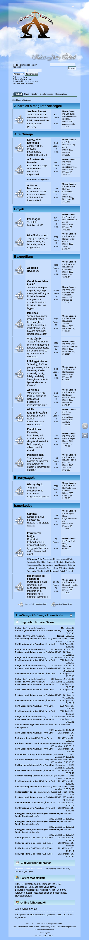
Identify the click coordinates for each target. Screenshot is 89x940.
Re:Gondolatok (22, 802)
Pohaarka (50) (63, 868)
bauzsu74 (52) (21, 871)
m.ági (54, 565)
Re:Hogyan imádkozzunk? (68, 396)
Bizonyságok (35, 484)
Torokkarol (54, 571)
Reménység (40, 568)
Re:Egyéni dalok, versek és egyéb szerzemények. (39, 813)
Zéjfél (62, 571)
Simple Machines (55, 924)
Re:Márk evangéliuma (67, 415)
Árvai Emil (70, 217)
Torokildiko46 (43, 571)
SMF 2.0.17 (30, 924)
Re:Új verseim (22, 684)
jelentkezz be (26, 65)
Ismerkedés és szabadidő (36, 577)
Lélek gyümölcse (37, 361)
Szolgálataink (43, 179)
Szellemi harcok (36, 111)
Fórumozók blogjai (34, 535)
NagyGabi (62, 565)
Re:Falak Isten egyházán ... (68, 293)
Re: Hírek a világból (24, 760)
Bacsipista (31, 562)
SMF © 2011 (42, 924)
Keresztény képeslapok (66, 927)
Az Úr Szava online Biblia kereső (26, 927)
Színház (32, 513)
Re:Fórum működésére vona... (67, 191)
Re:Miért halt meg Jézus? (27, 776)
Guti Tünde (70, 114)
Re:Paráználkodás (70, 346)
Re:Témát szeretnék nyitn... (69, 165)
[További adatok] (23, 896)
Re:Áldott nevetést (70, 585)
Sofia (68, 142)
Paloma (71, 565)
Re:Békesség (68, 372)
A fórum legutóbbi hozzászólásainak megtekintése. (41, 893)
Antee (68, 162)
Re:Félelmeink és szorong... (70, 117)
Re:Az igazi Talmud (67, 322)
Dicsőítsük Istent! (37, 235)
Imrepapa (31, 565)
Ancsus (46, 559)
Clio (38, 562)
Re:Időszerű (21, 738)
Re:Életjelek (21, 837)
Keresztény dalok (48, 927)
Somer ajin (31, 571)
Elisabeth (60, 562)
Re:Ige (65, 543)
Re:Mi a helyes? (69, 438)
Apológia (32, 268)
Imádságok (33, 219)
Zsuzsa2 (69, 571)
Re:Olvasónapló (23, 644)
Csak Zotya (49, 887)
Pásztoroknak (35, 455)
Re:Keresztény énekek (26, 639)
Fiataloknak (34, 429)
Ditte (44, 562)
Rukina (50, 568)
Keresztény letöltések (34, 141)
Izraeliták (32, 313)
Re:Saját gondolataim (25, 630)
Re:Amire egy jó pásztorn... (69, 461)
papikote (30, 568)
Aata (40, 559)
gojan (31, 871)
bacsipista (31, 526)
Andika (53, 559)
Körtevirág (46, 565)
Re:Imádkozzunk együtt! (27, 754)
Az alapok (33, 390)
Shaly (66, 568)
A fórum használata (33, 187)
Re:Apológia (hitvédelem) (67, 268)
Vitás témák (34, 338)
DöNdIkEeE (43, 523)
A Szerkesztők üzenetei (35, 161)
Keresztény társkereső (44, 930)
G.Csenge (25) (49, 868)
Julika (38, 565)
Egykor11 (51, 562)
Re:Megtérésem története (69, 489)
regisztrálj (17, 67)
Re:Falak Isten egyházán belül (29, 725)
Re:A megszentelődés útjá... (69, 518)
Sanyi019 (58, 568)
